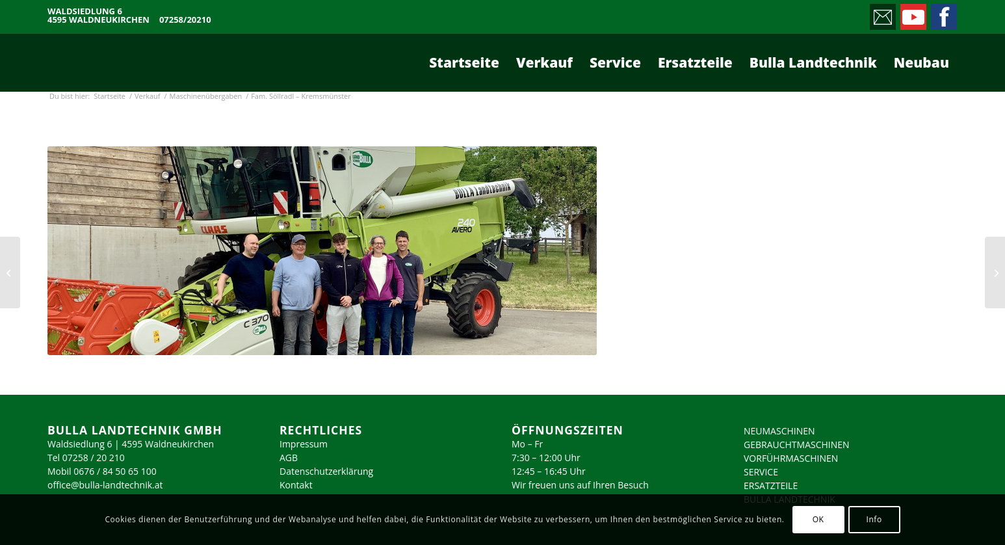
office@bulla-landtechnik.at (105, 485)
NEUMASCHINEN (779, 431)
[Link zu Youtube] (912, 13)
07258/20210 (185, 20)
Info (873, 519)
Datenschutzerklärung (326, 471)
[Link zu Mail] (881, 13)
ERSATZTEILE (771, 485)
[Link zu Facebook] (943, 13)
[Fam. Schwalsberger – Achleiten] (995, 272)
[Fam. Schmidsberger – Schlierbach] (10, 272)
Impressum (304, 444)
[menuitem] (464, 62)
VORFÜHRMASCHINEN (791, 458)
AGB (289, 457)
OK (818, 519)
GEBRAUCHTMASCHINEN (797, 444)
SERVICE (761, 472)
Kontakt (296, 485)
